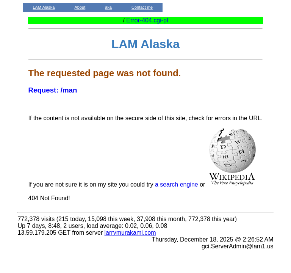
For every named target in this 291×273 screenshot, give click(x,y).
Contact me (142, 7)
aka (108, 7)
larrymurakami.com (130, 232)
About (79, 7)
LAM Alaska (44, 7)
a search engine (176, 184)
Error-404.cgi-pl (147, 20)
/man (69, 90)
